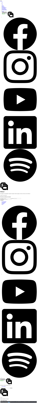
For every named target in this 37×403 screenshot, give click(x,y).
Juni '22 (1, 1)
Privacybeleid (4, 386)
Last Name (12, 198)
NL (2, 2)
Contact (3, 203)
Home (3, 5)
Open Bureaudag (4, 7)
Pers (2, 204)
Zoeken (3, 11)
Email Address (2, 199)
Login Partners (4, 202)
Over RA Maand (4, 201)
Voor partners (3, 8)
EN (2, 4)
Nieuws (3, 6)
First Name (1, 198)
